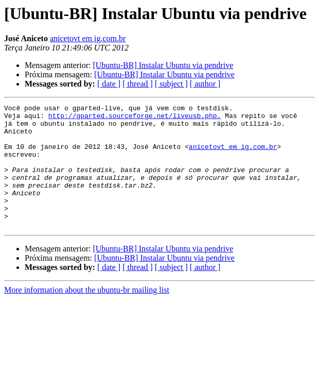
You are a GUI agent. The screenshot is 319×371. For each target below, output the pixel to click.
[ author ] (205, 83)
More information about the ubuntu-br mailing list (86, 314)
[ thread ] (137, 83)
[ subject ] (171, 83)
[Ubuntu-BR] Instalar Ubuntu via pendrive (163, 65)
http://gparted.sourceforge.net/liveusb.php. (134, 118)
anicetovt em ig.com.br (88, 38)
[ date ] (108, 83)
